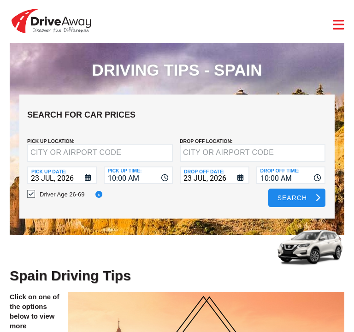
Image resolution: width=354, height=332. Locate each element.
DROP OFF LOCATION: (206, 141)
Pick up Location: (51, 141)
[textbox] (100, 153)
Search (292, 198)
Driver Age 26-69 (62, 194)
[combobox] (138, 175)
